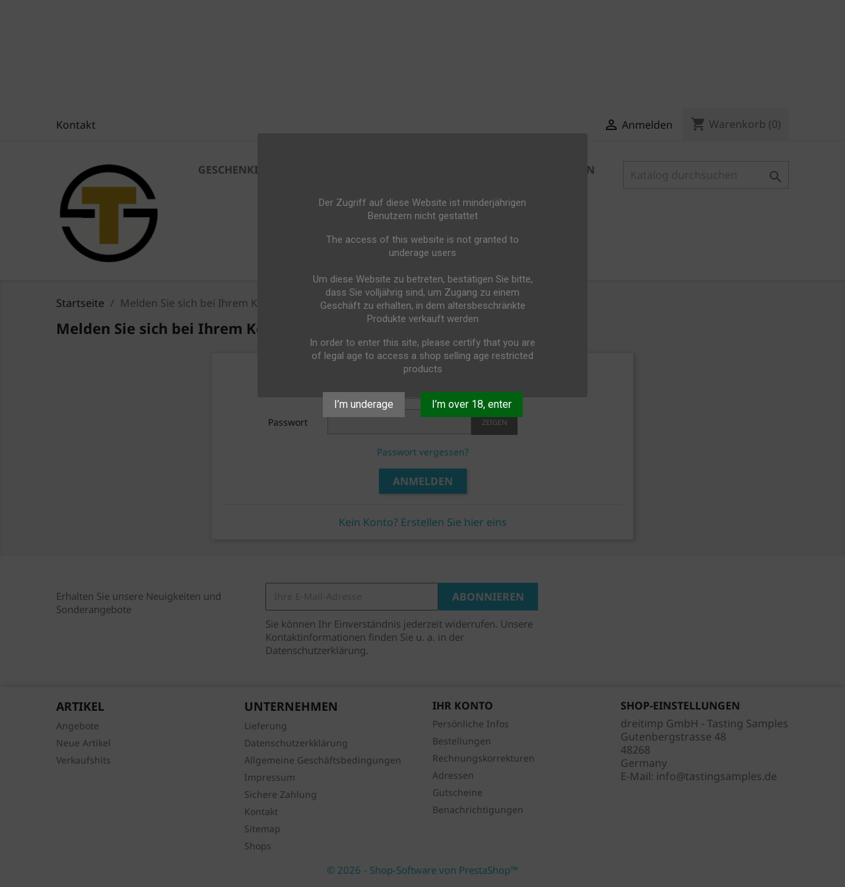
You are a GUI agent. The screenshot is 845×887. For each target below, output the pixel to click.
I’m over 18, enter (472, 404)
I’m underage (363, 404)
